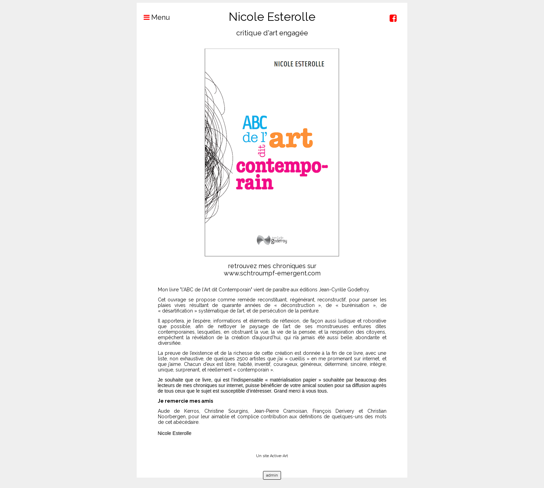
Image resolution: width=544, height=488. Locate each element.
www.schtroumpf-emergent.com (272, 273)
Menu (153, 17)
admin (272, 475)
